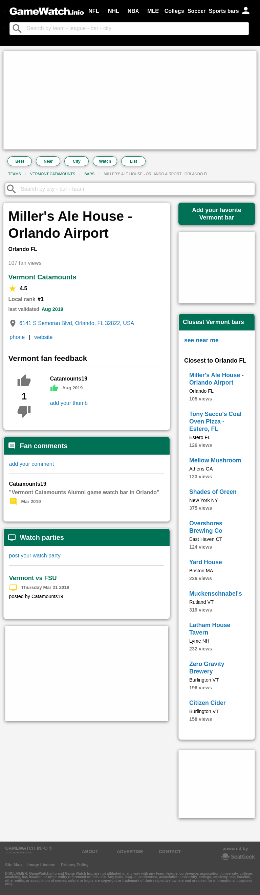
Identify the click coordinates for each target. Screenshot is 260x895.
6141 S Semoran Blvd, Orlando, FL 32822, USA (76, 323)
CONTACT (170, 851)
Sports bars (224, 11)
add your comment (31, 464)
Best (19, 161)
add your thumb (69, 403)
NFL (93, 11)
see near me (201, 340)
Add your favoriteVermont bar (216, 214)
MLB (153, 11)
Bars (89, 174)
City (77, 161)
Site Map (13, 865)
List (133, 161)
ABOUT (90, 851)
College (174, 11)
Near (48, 161)
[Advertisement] (130, 100)
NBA (133, 11)
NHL (113, 11)
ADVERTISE (130, 851)
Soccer (196, 11)
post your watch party (35, 555)
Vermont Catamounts (52, 174)
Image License (41, 865)
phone (17, 337)
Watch (105, 161)
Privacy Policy (74, 865)
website (43, 337)
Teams (14, 174)
